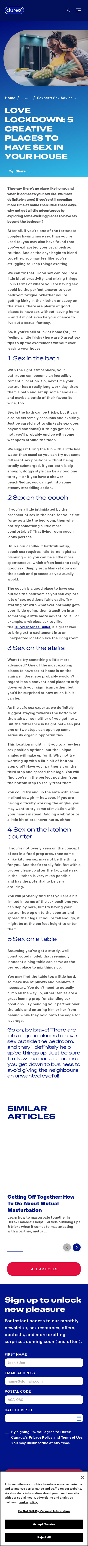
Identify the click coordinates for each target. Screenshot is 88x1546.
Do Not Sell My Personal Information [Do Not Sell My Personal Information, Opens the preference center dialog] (44, 1512)
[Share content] (17, 170)
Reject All (44, 1538)
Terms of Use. (72, 1437)
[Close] (82, 1478)
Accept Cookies (44, 1525)
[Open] (68, 10)
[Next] (77, 1247)
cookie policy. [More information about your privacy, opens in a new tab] (28, 1503)
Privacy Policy (40, 1437)
